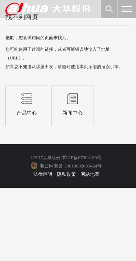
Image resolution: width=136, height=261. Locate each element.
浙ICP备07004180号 (81, 157)
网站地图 (90, 174)
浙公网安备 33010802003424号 (71, 166)
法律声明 (42, 174)
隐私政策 (66, 174)
